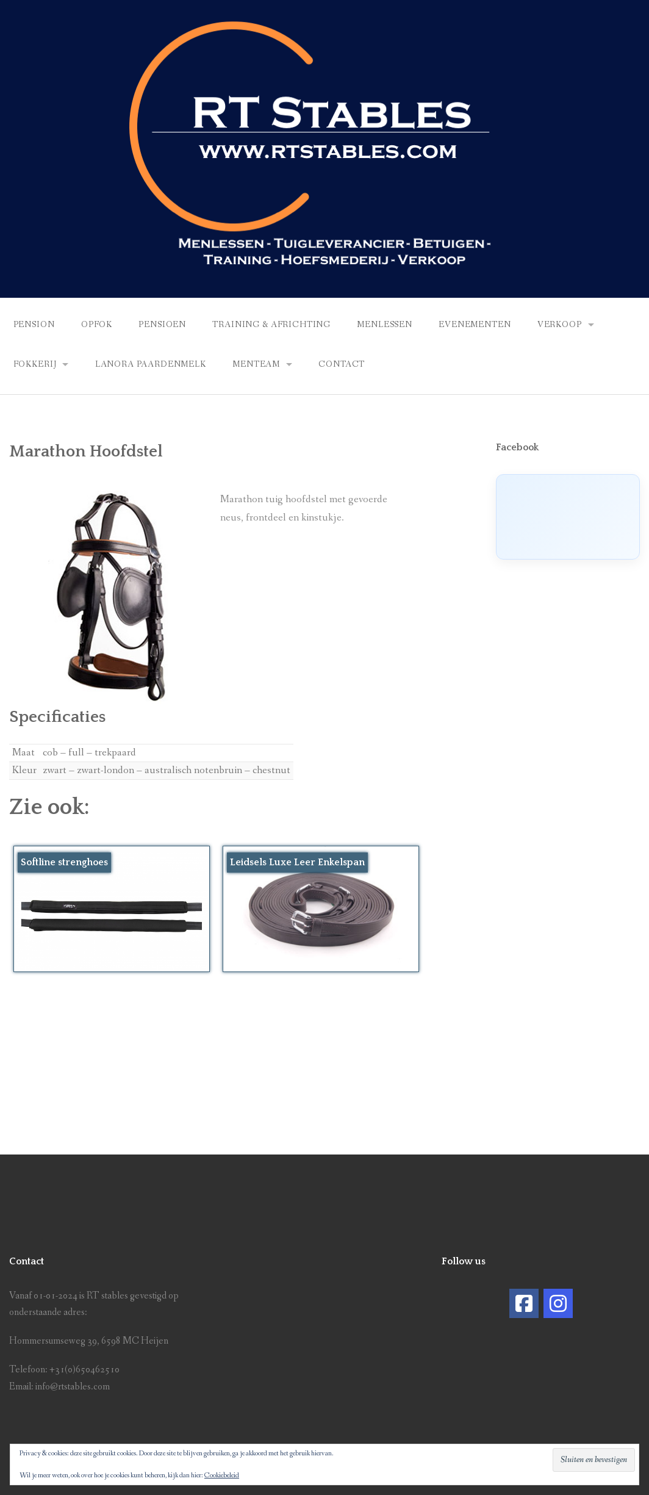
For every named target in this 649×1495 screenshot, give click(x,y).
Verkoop (559, 324)
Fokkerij (35, 364)
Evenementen (475, 324)
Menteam (256, 364)
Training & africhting (271, 324)
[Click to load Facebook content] (568, 517)
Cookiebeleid (221, 1475)
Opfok (96, 324)
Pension (34, 324)
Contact (341, 364)
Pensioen (162, 324)
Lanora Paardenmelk (150, 364)
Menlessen (384, 324)
